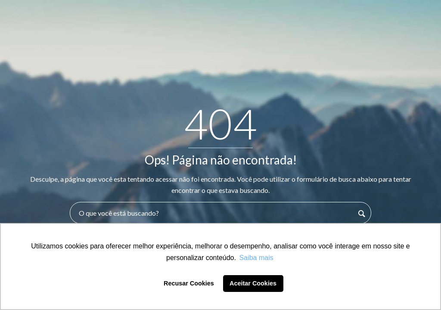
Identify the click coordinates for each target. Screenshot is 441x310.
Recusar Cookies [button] (189, 283)
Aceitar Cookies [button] (253, 283)
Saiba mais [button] (256, 257)
